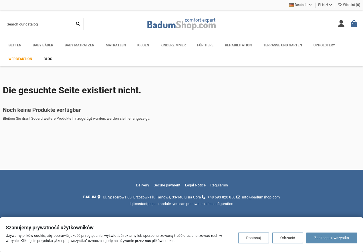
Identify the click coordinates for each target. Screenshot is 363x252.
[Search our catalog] (78, 24)
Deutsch (300, 5)
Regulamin (219, 185)
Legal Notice (195, 185)
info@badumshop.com (261, 197)
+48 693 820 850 (221, 197)
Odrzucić (287, 238)
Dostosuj (253, 238)
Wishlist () (349, 5)
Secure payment (167, 185)
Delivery (142, 185)
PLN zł (325, 5)
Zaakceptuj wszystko (331, 238)
